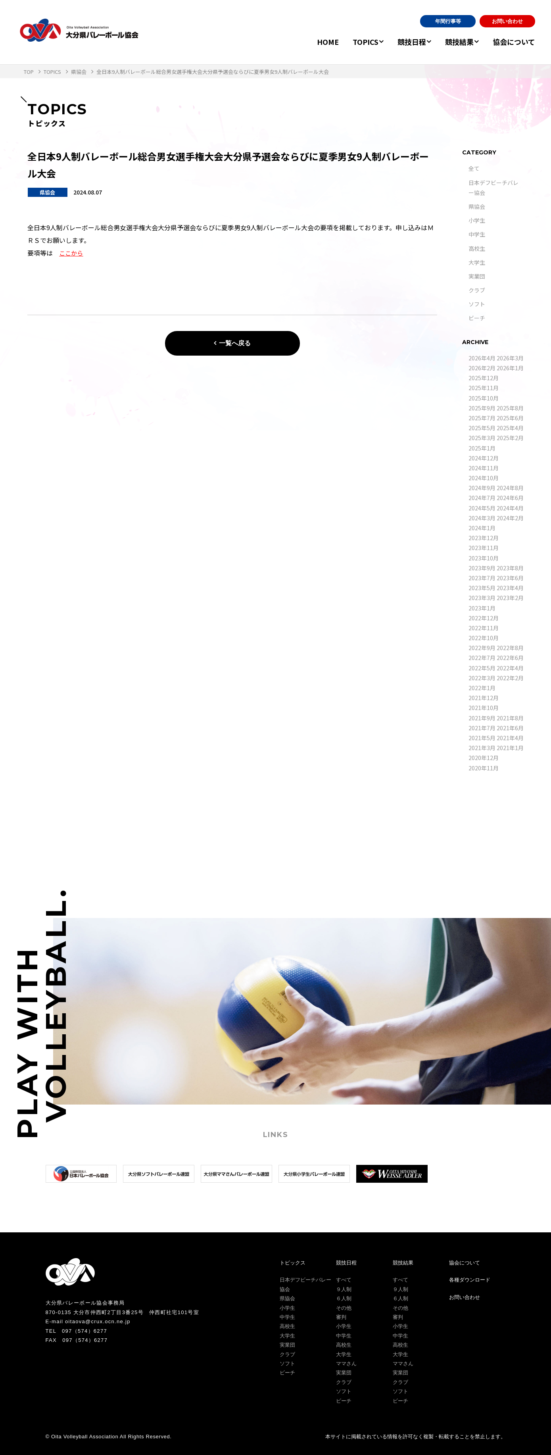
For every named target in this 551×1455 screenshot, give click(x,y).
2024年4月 (510, 508)
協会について (514, 42)
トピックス (292, 1263)
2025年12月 (483, 378)
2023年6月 (510, 578)
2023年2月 (510, 598)
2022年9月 (481, 648)
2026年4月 (481, 358)
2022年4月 (510, 668)
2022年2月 (510, 678)
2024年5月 (481, 508)
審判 (341, 1317)
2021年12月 (483, 698)
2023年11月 (483, 548)
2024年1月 (481, 528)
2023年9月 (481, 568)
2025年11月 (483, 388)
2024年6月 (510, 498)
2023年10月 (483, 558)
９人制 (343, 1289)
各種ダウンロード (469, 1280)
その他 (343, 1308)
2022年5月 (481, 668)
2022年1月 (481, 688)
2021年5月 (481, 738)
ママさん (346, 1363)
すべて (343, 1280)
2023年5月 (481, 588)
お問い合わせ (507, 21)
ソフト (476, 304)
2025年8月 (510, 408)
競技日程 (404, 42)
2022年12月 (483, 618)
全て (474, 168)
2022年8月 (510, 648)
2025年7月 (481, 418)
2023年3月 (481, 598)
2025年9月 (481, 408)
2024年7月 (481, 498)
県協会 (476, 206)
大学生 (476, 262)
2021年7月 (481, 728)
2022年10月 (483, 638)
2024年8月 (510, 488)
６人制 (343, 1298)
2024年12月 (483, 458)
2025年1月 (481, 448)
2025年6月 (510, 418)
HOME (316, 42)
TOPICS (354, 42)
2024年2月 (510, 518)
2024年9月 (481, 488)
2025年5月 (481, 428)
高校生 (476, 248)
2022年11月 (483, 628)
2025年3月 (481, 438)
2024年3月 (481, 518)
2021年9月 (481, 718)
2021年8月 (510, 718)
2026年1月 (510, 368)
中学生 (476, 234)
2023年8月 (510, 568)
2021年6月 (510, 728)
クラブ (476, 290)
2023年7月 (481, 578)
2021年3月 (481, 748)
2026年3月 (510, 358)
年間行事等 (448, 21)
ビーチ (476, 318)
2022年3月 (481, 678)
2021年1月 (510, 748)
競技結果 (455, 42)
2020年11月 (483, 768)
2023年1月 (481, 608)
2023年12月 (483, 538)
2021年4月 (510, 738)
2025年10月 (483, 398)
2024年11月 (483, 468)
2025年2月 (510, 438)
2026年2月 (481, 368)
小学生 (476, 220)
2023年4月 (510, 588)
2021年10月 (483, 708)
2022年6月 (510, 658)
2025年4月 (510, 428)
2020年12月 (483, 758)
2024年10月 (483, 478)
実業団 (476, 276)
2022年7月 (481, 658)
